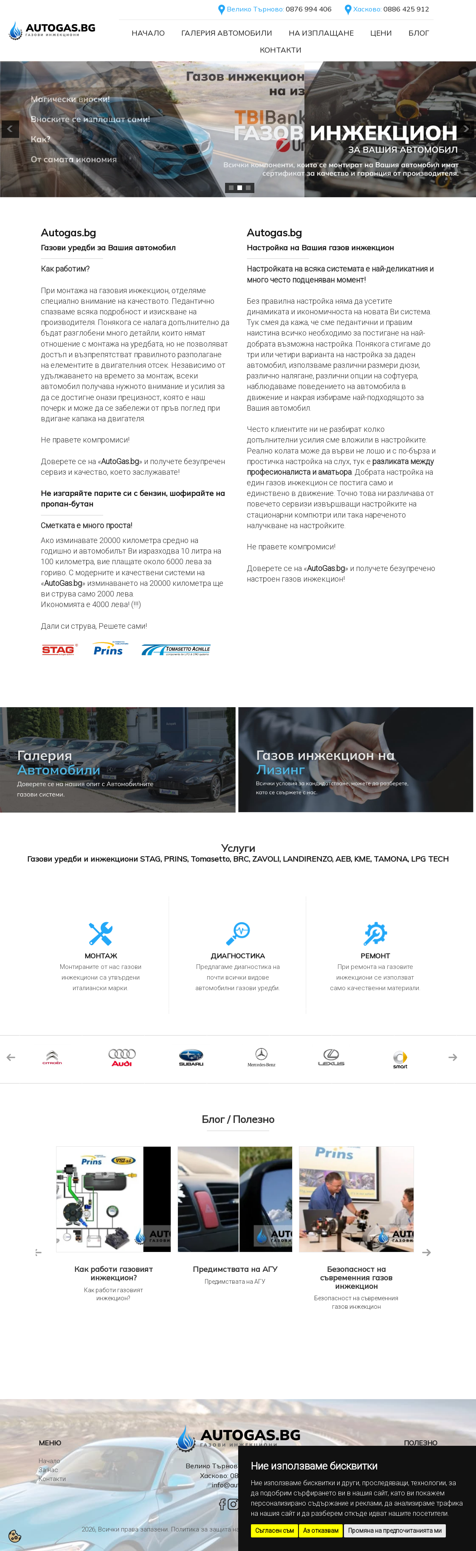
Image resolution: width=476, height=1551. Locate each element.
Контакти (280, 49)
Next (452, 1057)
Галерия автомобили (226, 32)
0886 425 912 (406, 9)
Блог (418, 32)
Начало (148, 32)
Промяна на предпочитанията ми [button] (395, 1530)
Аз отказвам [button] (320, 1530)
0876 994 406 (309, 9)
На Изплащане (321, 32)
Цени (381, 32)
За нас (48, 1470)
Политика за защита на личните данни (226, 1529)
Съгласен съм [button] (274, 1530)
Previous (10, 1057)
